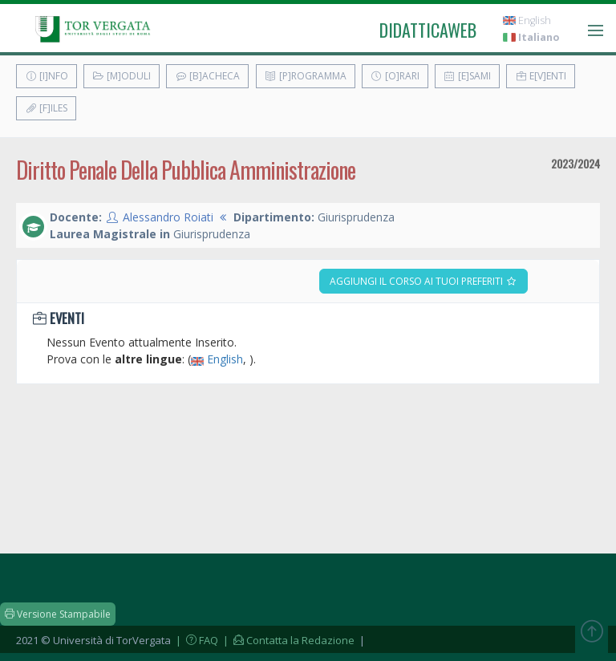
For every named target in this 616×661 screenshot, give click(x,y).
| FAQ (195, 640)
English (527, 20)
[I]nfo (46, 76)
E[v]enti (540, 76)
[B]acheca (207, 76)
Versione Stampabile (58, 614)
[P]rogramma (305, 76)
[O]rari (395, 76)
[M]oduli (121, 76)
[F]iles (46, 108)
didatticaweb (427, 30)
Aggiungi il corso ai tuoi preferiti (423, 281)
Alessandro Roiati (168, 217)
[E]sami (467, 76)
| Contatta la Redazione (288, 640)
